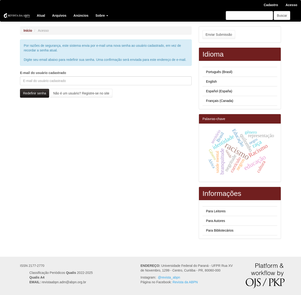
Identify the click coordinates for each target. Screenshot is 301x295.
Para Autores (215, 221)
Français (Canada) (219, 101)
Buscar (282, 15)
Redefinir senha (34, 93)
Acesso (291, 5)
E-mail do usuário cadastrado (43, 73)
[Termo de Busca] (249, 15)
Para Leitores (216, 211)
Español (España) (219, 91)
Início (28, 30)
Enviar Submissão (219, 34)
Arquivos (59, 15)
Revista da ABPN (185, 282)
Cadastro (271, 5)
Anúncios (80, 15)
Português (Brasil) (219, 72)
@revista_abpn (169, 277)
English (211, 81)
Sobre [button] (101, 15)
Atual (41, 15)
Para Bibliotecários (220, 230)
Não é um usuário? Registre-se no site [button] (81, 93)
